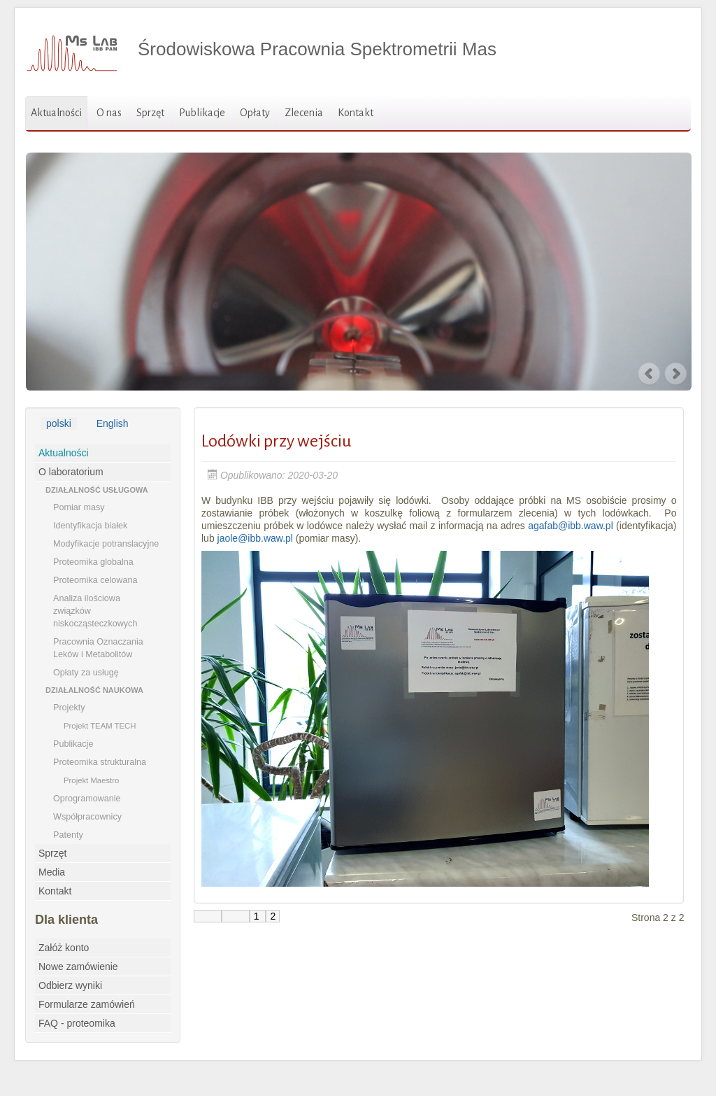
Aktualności (56, 112)
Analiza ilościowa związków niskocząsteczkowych (95, 610)
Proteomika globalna (93, 562)
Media (51, 872)
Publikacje (202, 112)
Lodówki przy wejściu (276, 441)
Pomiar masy (78, 507)
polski (58, 423)
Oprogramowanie (87, 798)
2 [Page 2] (272, 916)
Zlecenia (304, 112)
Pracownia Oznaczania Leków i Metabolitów (98, 648)
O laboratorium (70, 471)
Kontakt (355, 112)
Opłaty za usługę (86, 672)
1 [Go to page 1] (258, 916)
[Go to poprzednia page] (236, 916)
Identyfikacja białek (90, 526)
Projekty (69, 707)
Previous (649, 374)
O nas (109, 112)
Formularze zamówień (86, 1004)
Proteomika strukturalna (99, 762)
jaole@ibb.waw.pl (255, 538)
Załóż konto (63, 947)
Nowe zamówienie (78, 966)
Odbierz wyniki (70, 985)
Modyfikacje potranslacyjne (106, 544)
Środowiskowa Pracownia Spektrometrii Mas (317, 48)
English (112, 423)
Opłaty (255, 112)
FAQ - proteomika (76, 1023)
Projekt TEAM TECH (100, 726)
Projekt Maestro (91, 780)
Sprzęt (150, 112)
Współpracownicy (87, 817)
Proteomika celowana (95, 580)
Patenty (68, 835)
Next (677, 374)
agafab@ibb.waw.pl (570, 525)
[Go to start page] (208, 916)
